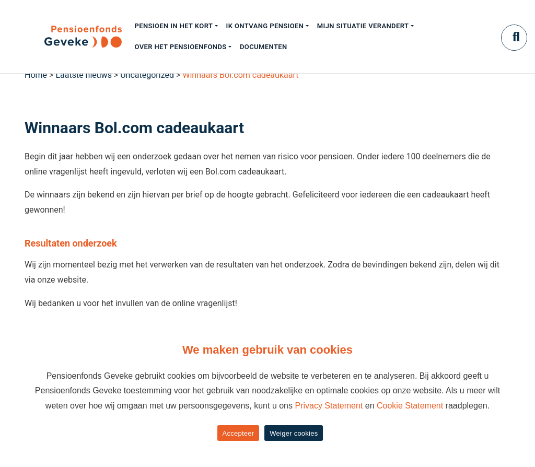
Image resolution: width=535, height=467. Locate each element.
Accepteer (238, 433)
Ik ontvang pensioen (265, 26)
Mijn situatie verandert (363, 26)
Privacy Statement (329, 405)
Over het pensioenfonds (180, 47)
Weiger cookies (294, 433)
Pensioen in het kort (173, 26)
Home (36, 75)
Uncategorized (147, 75)
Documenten (263, 47)
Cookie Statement (410, 405)
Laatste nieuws (83, 75)
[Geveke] (65, 36)
